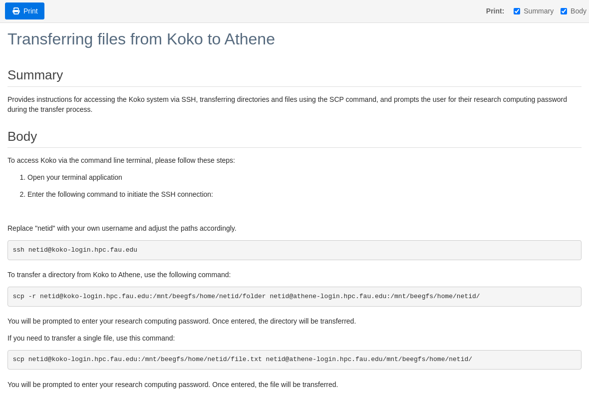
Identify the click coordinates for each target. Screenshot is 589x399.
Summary (534, 11)
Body (574, 11)
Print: (495, 11)
